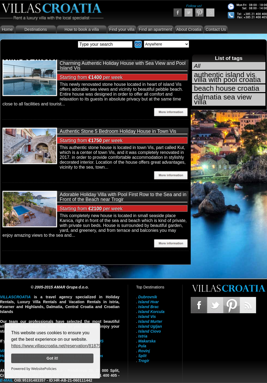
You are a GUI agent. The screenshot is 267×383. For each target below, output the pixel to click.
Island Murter (150, 321)
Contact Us (216, 29)
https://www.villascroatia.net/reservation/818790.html (62, 346)
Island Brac (148, 307)
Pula (142, 346)
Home (7, 29)
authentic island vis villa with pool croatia (227, 77)
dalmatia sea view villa (222, 99)
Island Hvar (148, 302)
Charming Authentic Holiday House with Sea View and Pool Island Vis (123, 65)
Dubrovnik (147, 297)
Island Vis (147, 316)
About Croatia (188, 29)
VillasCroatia (15, 297)
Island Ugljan (150, 326)
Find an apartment (155, 29)
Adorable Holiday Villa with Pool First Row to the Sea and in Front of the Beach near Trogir (123, 197)
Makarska (147, 341)
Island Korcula (151, 311)
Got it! (52, 358)
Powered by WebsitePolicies (33, 368)
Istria (142, 336)
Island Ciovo (149, 331)
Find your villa (122, 29)
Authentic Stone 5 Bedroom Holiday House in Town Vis (118, 131)
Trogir (143, 360)
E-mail (6, 380)
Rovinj (144, 351)
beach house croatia (226, 88)
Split (142, 356)
